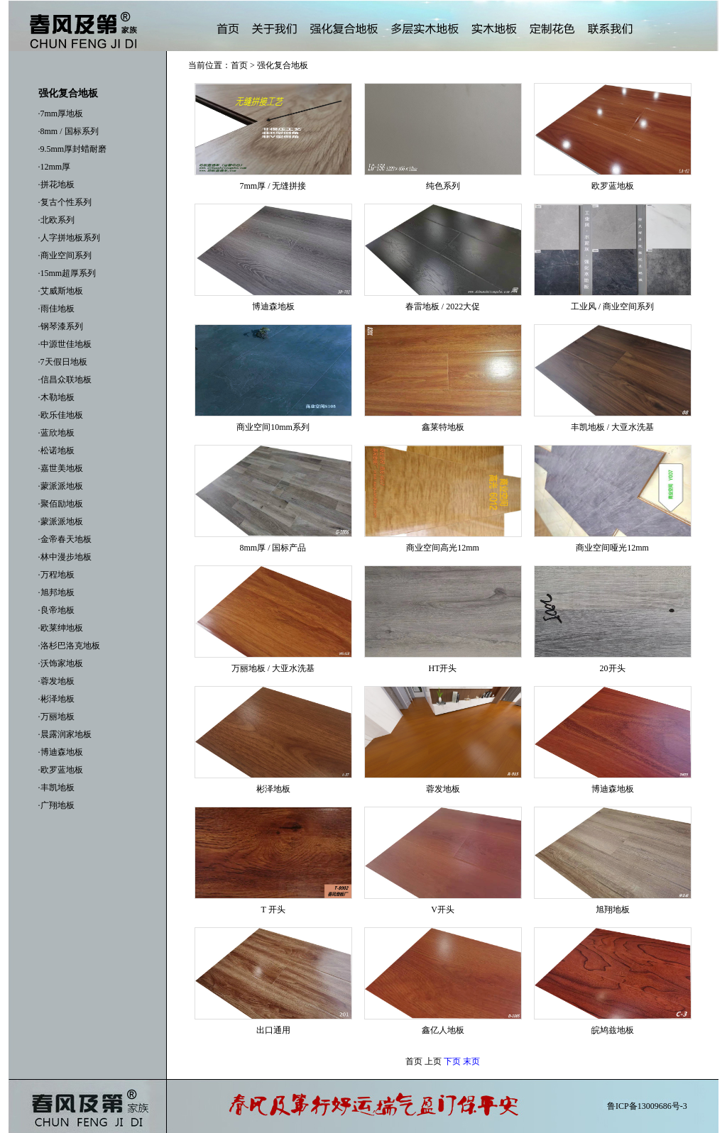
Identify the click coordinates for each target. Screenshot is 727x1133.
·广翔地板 (56, 805)
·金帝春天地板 (65, 539)
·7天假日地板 (62, 362)
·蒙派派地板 (60, 486)
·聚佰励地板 (60, 504)
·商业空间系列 (65, 255)
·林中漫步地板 (65, 557)
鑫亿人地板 (443, 1030)
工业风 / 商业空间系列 (612, 306)
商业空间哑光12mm (612, 548)
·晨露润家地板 (65, 734)
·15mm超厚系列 (67, 273)
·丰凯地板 (56, 787)
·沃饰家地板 (60, 663)
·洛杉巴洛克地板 (69, 646)
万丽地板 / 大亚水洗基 (273, 668)
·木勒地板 (56, 397)
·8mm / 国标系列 (68, 131)
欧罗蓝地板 (612, 186)
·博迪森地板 (60, 752)
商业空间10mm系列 (273, 427)
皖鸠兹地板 (612, 1030)
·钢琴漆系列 (60, 326)
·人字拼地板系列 (69, 238)
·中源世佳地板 (65, 344)
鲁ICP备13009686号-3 (647, 1106)
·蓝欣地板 (56, 433)
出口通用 (273, 1030)
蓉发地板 (443, 789)
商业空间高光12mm (442, 548)
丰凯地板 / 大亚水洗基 (612, 427)
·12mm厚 (54, 167)
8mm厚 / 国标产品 (272, 548)
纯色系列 (443, 186)
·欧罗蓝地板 (60, 770)
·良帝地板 (56, 610)
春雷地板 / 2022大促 (442, 306)
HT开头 (443, 668)
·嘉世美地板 (60, 468)
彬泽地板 (273, 789)
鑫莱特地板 (443, 427)
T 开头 (273, 909)
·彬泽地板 (56, 699)
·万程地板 (56, 575)
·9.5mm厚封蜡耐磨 (72, 149)
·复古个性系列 (65, 202)
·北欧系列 (56, 220)
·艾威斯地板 (60, 291)
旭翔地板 (613, 909)
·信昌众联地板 (65, 380)
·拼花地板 (56, 184)
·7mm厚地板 (61, 113)
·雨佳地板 (56, 309)
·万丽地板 (56, 717)
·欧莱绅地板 (60, 628)
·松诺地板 (56, 450)
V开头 (442, 909)
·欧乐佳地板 (60, 415)
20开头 (612, 668)
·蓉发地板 (56, 681)
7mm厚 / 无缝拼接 (272, 186)
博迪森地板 (273, 306)
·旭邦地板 (56, 592)
